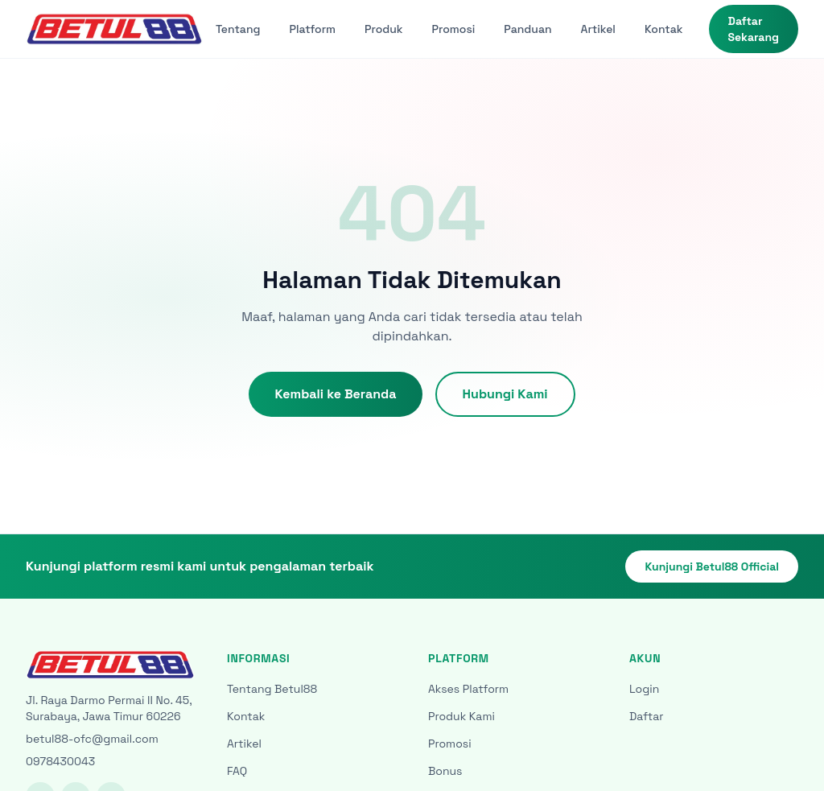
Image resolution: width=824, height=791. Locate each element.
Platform (313, 29)
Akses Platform (468, 689)
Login (644, 689)
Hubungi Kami (505, 393)
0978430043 (60, 761)
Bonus (445, 771)
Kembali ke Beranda (335, 393)
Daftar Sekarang (753, 29)
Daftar (646, 716)
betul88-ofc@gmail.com (92, 738)
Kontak (664, 29)
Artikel (598, 29)
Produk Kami (461, 716)
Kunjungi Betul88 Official (712, 566)
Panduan (527, 29)
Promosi (454, 29)
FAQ (237, 771)
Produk (384, 29)
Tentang (238, 29)
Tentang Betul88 (272, 689)
